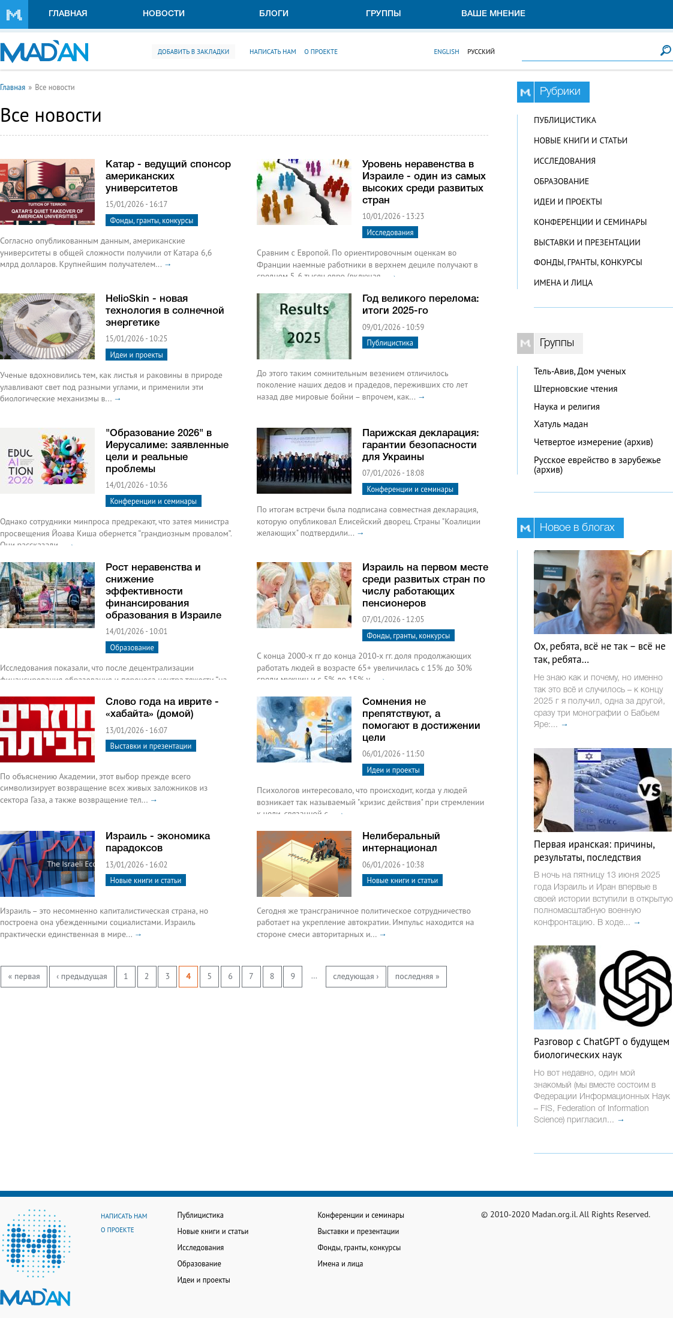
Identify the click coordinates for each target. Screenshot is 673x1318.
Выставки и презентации (151, 745)
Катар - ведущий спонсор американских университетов (168, 176)
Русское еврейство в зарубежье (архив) (597, 465)
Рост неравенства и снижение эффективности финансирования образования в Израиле (163, 591)
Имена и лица (563, 282)
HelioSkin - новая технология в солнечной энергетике (165, 311)
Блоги (274, 14)
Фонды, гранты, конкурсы (152, 220)
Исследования (390, 232)
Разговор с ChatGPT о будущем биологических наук (601, 1048)
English (446, 51)
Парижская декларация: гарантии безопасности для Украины (420, 445)
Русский (481, 51)
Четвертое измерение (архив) (593, 442)
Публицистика (390, 342)
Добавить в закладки (193, 51)
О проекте (321, 51)
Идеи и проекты (136, 354)
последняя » (417, 976)
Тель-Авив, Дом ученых (580, 371)
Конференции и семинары (153, 501)
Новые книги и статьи (146, 880)
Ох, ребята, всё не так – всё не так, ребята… (600, 653)
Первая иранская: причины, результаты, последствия (594, 850)
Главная (68, 14)
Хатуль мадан (561, 424)
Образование (132, 647)
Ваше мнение (493, 14)
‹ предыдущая (81, 976)
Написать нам (273, 51)
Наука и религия (567, 406)
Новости (164, 14)
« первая (24, 976)
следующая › (355, 976)
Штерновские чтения (576, 388)
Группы (383, 14)
